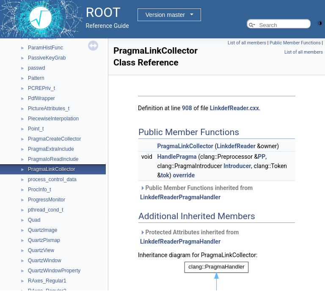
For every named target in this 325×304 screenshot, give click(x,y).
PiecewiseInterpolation (53, 119)
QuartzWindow (44, 260)
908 (187, 108)
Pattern (36, 78)
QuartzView (41, 250)
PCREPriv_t (41, 88)
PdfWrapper (41, 98)
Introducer (237, 166)
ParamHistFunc (45, 48)
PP (261, 156)
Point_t (36, 129)
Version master (165, 14)
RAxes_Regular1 (47, 281)
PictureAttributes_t (48, 108)
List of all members (247, 43)
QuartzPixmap (44, 240)
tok (165, 175)
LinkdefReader (236, 146)
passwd (36, 68)
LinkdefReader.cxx (234, 108)
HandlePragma (176, 156)
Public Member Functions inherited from (196, 193)
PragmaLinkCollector (51, 169)
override (184, 175)
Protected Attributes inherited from (189, 237)
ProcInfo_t (39, 190)
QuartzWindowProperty (54, 271)
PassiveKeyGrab (47, 58)
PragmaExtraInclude (51, 149)
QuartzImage (42, 230)
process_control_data (52, 179)
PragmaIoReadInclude (53, 159)
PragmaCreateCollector (54, 139)
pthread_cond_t (45, 210)
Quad (34, 220)
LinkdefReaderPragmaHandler (180, 197)
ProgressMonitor (46, 200)
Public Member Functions (295, 43)
